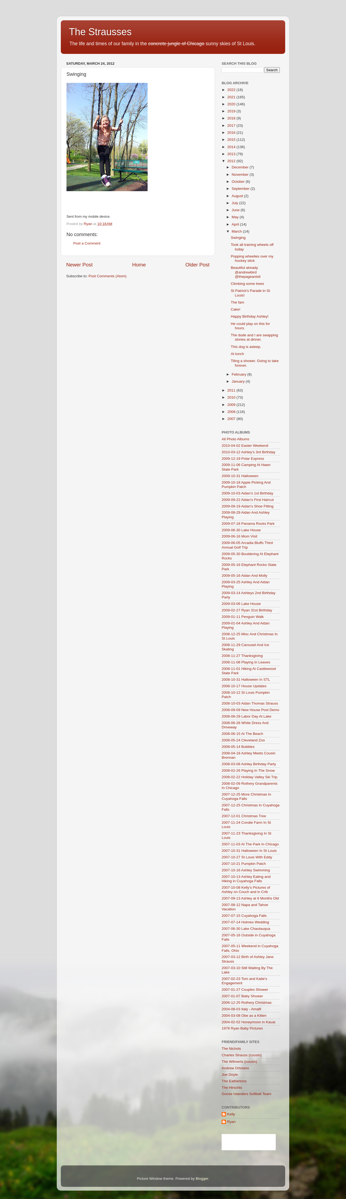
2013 (232, 154)
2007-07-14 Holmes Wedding (245, 922)
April (236, 224)
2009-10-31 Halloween (240, 476)
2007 (232, 419)
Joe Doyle (230, 1075)
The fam (237, 302)
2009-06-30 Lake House (241, 530)
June (236, 210)
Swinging (238, 238)
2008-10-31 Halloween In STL (246, 679)
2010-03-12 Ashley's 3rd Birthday (248, 452)
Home (139, 265)
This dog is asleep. (246, 347)
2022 (232, 90)
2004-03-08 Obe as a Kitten (244, 1016)
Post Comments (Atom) (108, 276)
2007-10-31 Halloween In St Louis (249, 851)
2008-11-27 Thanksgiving (242, 656)
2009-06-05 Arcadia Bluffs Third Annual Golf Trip (247, 545)
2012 (232, 161)
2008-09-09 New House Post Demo (250, 710)
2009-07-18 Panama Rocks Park (248, 524)
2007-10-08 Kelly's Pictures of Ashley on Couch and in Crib (246, 889)
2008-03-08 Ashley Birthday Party (249, 764)
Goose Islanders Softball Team (246, 1094)
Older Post (197, 265)
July (235, 203)
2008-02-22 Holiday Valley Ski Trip (249, 777)
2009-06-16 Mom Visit (239, 536)
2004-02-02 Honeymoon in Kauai (248, 1022)
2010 (232, 397)
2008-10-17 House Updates (244, 686)
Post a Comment (87, 243)
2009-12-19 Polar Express (243, 459)
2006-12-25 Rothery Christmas (247, 1003)
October (239, 182)
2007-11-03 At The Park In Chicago (250, 844)
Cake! (235, 309)
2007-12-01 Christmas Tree (244, 816)
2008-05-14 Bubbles (238, 747)
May (235, 217)
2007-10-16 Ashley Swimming (246, 870)
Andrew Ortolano (235, 1068)
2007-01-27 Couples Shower (245, 990)
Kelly (231, 1114)
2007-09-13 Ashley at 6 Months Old (250, 898)
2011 (232, 390)
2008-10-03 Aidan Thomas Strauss (250, 703)
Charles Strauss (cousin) (242, 1055)
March (237, 231)
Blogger (202, 1179)
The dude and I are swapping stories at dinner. (254, 337)
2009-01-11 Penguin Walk (243, 617)
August (238, 196)
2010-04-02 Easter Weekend (245, 446)
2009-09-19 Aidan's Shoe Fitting (248, 506)
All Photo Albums (235, 439)
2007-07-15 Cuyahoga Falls (244, 916)
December (240, 167)
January (239, 381)
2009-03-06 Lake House (241, 604)
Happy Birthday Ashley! (250, 316)
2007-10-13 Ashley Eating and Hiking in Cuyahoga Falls (246, 879)
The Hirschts (232, 1088)
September (241, 189)
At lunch (237, 354)
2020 (232, 104)
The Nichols (231, 1049)
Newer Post (79, 265)
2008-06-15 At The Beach (242, 734)
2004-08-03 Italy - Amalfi (241, 1009)
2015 (232, 140)
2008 (232, 412)
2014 (232, 147)
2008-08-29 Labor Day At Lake (246, 716)
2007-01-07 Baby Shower (242, 996)
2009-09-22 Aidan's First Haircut (248, 500)
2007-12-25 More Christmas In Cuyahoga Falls (246, 796)
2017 (232, 125)
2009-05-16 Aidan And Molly (244, 576)
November (240, 174)
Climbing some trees (247, 284)
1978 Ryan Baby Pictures (242, 1028)
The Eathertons (234, 1081)
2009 (232, 405)
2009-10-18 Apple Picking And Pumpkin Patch (246, 484)
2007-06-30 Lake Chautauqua (246, 929)
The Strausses (100, 31)
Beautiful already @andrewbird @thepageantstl (246, 272)
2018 (232, 118)
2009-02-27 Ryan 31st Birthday (247, 610)
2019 (232, 111)
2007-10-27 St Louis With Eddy (247, 857)
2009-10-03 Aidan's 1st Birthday (247, 493)
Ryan (231, 1122)
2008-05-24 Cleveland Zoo (243, 740)
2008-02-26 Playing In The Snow (248, 770)
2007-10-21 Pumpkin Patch (244, 864)
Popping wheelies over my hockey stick (252, 258)
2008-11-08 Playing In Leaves (246, 662)
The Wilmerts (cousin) (239, 1062)
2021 (232, 97)
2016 (232, 133)
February (239, 374)
